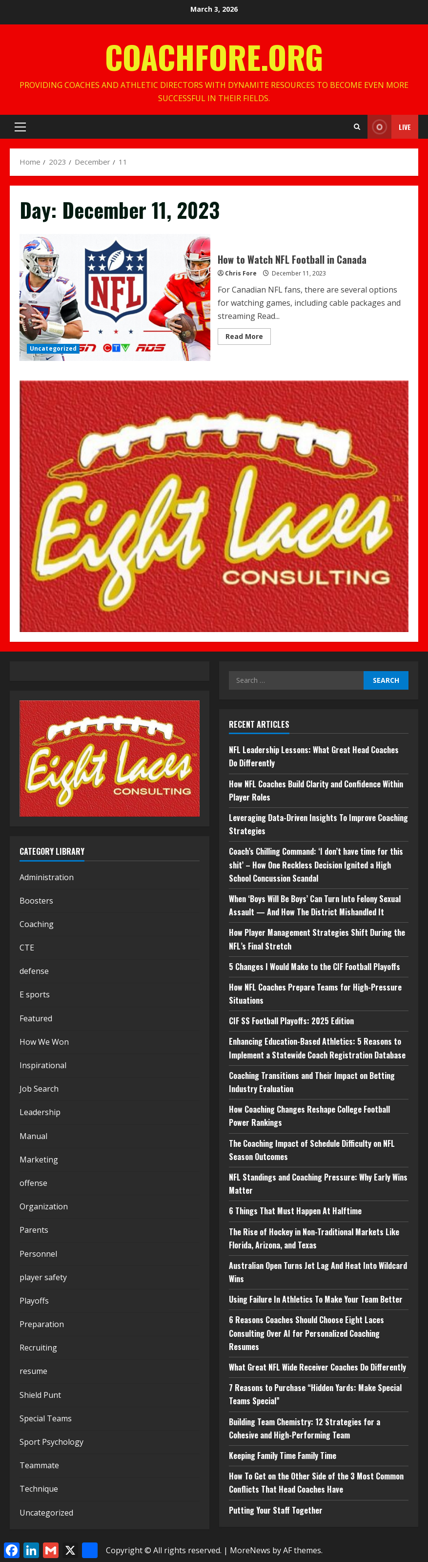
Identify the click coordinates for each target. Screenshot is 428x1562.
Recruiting (38, 1347)
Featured (36, 1018)
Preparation (42, 1324)
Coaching (37, 924)
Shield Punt (40, 1395)
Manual (33, 1136)
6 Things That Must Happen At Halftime (295, 1211)
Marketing (39, 1159)
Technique (39, 1488)
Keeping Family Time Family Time (282, 1455)
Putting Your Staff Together (276, 1510)
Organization (44, 1206)
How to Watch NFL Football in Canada (115, 297)
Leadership (40, 1112)
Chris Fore (241, 273)
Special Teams (46, 1418)
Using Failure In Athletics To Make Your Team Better (316, 1299)
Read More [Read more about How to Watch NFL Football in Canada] (248, 338)
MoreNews (250, 1550)
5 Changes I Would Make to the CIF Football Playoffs (314, 966)
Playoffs (34, 1300)
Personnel (38, 1253)
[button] (20, 127)
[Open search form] (357, 127)
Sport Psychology (51, 1441)
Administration (47, 877)
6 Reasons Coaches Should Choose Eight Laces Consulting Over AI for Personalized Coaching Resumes (306, 1333)
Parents (34, 1229)
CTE (27, 947)
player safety (43, 1277)
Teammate (39, 1465)
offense (33, 1183)
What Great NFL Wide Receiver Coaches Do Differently (317, 1367)
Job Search (39, 1088)
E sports (35, 994)
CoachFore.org (214, 56)
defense (34, 971)
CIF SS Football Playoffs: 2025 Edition (291, 1021)
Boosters (36, 900)
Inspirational (43, 1065)
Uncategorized (53, 348)
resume (33, 1371)
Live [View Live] (389, 127)
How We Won (44, 1041)
